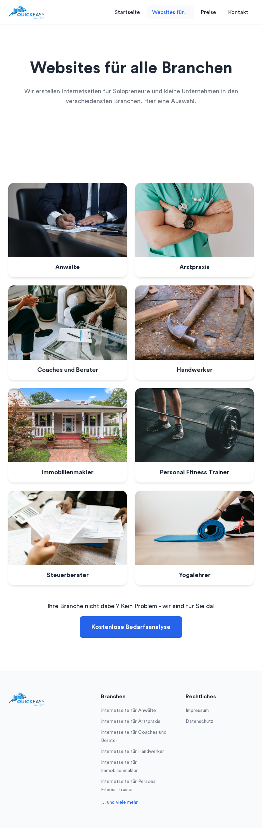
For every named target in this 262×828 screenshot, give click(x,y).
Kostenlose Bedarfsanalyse (131, 627)
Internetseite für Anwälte (128, 710)
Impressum (197, 710)
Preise (208, 12)
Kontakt (238, 12)
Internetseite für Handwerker (132, 751)
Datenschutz (199, 721)
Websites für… (170, 12)
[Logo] (26, 12)
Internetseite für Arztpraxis (130, 721)
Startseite (127, 12)
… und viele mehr (119, 802)
